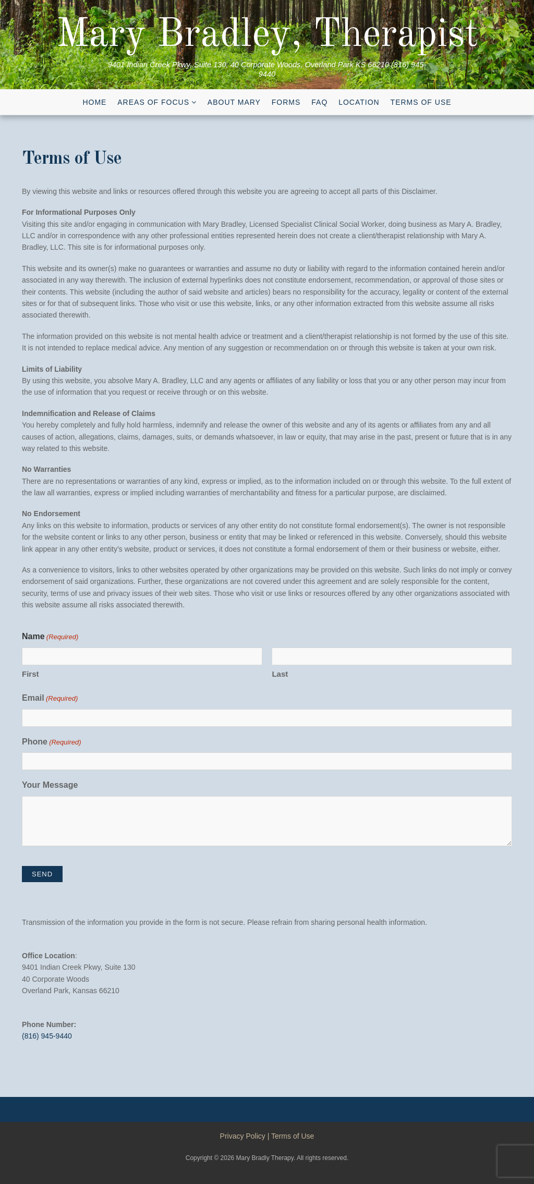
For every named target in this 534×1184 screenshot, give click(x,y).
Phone (51, 742)
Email (50, 698)
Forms (286, 102)
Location (359, 102)
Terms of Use (421, 102)
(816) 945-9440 (47, 1036)
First (30, 673)
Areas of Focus (153, 102)
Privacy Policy (242, 1136)
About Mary (234, 102)
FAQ (319, 102)
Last (280, 673)
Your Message (50, 784)
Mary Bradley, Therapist (267, 35)
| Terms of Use (291, 1136)
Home (94, 102)
